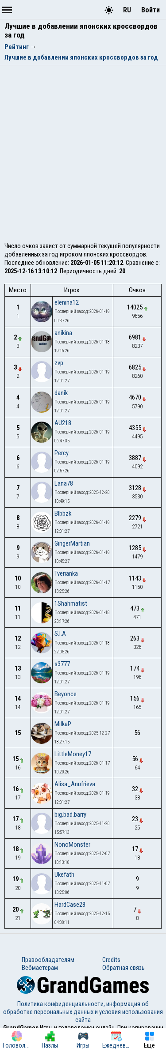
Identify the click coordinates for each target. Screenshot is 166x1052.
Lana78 (63, 483)
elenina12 (66, 302)
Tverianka (66, 573)
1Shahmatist (70, 603)
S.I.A (60, 633)
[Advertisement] (83, 150)
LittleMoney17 (72, 754)
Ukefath (64, 875)
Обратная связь (123, 968)
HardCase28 (69, 905)
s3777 (62, 664)
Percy (61, 453)
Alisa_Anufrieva (74, 784)
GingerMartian (72, 543)
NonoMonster (72, 844)
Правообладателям (48, 960)
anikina (63, 333)
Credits (111, 960)
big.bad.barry (70, 814)
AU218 (62, 423)
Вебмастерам (40, 968)
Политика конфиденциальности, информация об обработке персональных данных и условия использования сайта (83, 1012)
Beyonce (65, 694)
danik (61, 393)
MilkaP (62, 724)
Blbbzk (62, 513)
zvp (58, 363)
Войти (150, 10)
